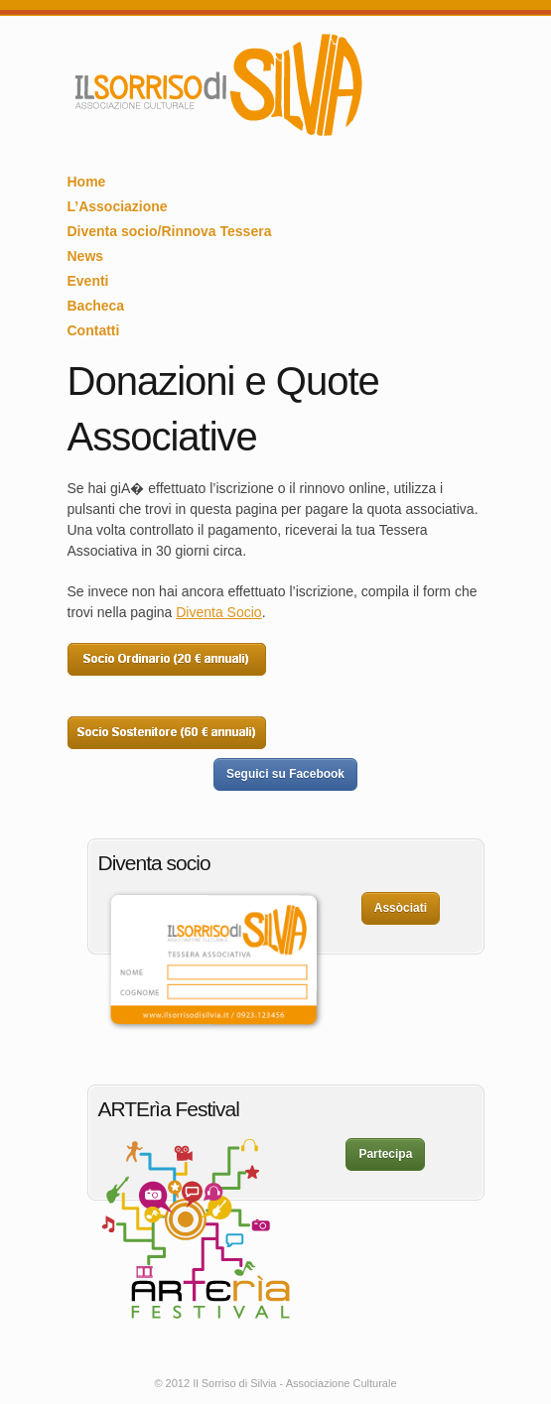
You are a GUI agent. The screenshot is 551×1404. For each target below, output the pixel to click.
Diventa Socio (218, 612)
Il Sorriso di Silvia (216, 85)
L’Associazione (118, 206)
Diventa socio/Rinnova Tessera (170, 231)
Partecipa (385, 1154)
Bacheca (96, 306)
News (86, 256)
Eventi (88, 281)
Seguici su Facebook (285, 774)
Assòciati (400, 908)
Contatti (94, 330)
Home (87, 182)
